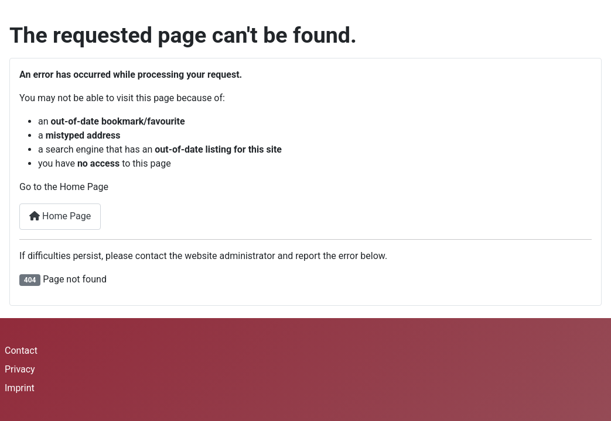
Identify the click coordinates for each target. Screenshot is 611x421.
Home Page (60, 216)
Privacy (20, 369)
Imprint (20, 388)
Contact (21, 350)
